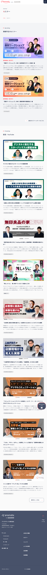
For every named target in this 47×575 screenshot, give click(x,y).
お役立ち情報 (27, 533)
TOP (4, 18)
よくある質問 (27, 546)
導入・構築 (5, 541)
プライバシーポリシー (5, 569)
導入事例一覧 (5, 548)
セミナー (26, 537)
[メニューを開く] (45, 1)
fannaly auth (5, 538)
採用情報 (26, 555)
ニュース (26, 542)
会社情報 (26, 550)
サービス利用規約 (27, 569)
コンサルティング (6, 544)
